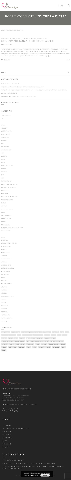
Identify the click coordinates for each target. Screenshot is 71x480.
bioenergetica (6, 150)
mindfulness (6, 246)
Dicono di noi (6, 181)
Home (3, 30)
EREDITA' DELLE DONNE (9, 196)
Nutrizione (7, 431)
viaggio (4, 321)
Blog (9, 30)
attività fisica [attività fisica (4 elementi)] (47, 332)
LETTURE (4, 234)
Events (3, 206)
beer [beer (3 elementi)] (67, 332)
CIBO (3, 162)
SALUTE (3, 287)
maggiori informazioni (33, 475)
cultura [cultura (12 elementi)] (4, 338)
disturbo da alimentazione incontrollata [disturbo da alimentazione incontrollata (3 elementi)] (37, 341)
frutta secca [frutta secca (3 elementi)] (30, 344)
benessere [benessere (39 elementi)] (5, 335)
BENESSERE (5, 146)
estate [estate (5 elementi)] (11, 344)
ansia (3, 125)
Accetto (45, 475)
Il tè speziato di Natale (10, 84)
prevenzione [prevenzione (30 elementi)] (12, 347)
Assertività (5, 134)
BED (2, 143)
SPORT (3, 302)
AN (2, 118)
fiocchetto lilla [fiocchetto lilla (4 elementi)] (20, 344)
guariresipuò (6, 218)
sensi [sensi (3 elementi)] (48, 347)
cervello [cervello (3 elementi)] (47, 335)
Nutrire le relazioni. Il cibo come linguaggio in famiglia (22, 87)
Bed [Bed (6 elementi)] (62, 332)
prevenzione (42, 38)
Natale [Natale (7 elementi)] (63, 344)
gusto (3, 221)
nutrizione (5, 252)
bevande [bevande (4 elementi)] (12, 335)
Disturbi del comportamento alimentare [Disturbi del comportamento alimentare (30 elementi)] (13, 341)
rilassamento (6, 283)
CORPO (18, 38)
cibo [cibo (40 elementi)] (59, 335)
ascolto (4, 128)
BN (2, 153)
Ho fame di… (5, 224)
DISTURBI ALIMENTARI (29, 38)
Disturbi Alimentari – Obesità (15, 428)
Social (3, 299)
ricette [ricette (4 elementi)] (28, 347)
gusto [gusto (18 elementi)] (37, 344)
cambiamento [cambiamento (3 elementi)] (38, 335)
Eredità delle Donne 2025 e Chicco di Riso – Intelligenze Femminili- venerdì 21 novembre (34, 90)
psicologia (5, 271)
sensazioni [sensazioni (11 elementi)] (41, 347)
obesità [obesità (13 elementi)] (4, 347)
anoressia (5, 122)
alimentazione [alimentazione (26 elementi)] (15, 332)
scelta (3, 290)
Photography (6, 259)
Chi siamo (6, 425)
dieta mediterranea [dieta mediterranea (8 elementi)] (37, 338)
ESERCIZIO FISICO (7, 199)
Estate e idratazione (9, 93)
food (3, 212)
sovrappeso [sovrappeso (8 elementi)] (56, 347)
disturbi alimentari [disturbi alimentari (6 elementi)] (50, 338)
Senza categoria (7, 296)
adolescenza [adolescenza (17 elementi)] (5, 332)
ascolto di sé (6, 131)
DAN (2, 175)
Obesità (4, 255)
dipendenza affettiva (9, 184)
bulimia (4, 156)
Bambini (4, 140)
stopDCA (4, 305)
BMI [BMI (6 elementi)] (19, 335)
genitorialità (6, 215)
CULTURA (4, 171)
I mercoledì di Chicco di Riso (12, 227)
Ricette (4, 280)
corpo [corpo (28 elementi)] (64, 335)
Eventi (3, 203)
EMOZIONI (4, 193)
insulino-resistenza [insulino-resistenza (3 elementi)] (53, 344)
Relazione (5, 274)
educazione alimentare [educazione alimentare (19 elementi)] (57, 341)
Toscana (4, 311)
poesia (3, 262)
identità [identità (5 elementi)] (44, 344)
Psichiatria (7, 438)
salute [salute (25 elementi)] (34, 347)
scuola (4, 293)
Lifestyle (4, 240)
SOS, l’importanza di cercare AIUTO (27, 41)
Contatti (6, 447)
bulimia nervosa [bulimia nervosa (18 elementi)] (27, 335)
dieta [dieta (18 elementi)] (28, 338)
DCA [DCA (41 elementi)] (16, 338)
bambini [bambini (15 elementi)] (55, 332)
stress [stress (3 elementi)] (3, 350)
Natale (4, 249)
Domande (4, 190)
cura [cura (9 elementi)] (10, 338)
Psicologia (7, 435)
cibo (14, 38)
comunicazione (7, 165)
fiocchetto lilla (7, 209)
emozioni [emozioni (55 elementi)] (4, 344)
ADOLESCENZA (6, 38)
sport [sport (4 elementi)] (63, 347)
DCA (2, 178)
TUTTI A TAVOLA (6, 318)
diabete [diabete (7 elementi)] (22, 338)
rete (3, 277)
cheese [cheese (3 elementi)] (53, 335)
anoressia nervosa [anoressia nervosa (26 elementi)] (27, 332)
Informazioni (6, 231)
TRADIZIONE (5, 315)
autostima (5, 137)
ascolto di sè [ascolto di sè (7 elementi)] (37, 332)
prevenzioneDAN (7, 268)
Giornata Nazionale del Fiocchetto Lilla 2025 (18, 96)
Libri (3, 237)
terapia (4, 308)
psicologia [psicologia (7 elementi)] (21, 347)
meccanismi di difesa (9, 243)
